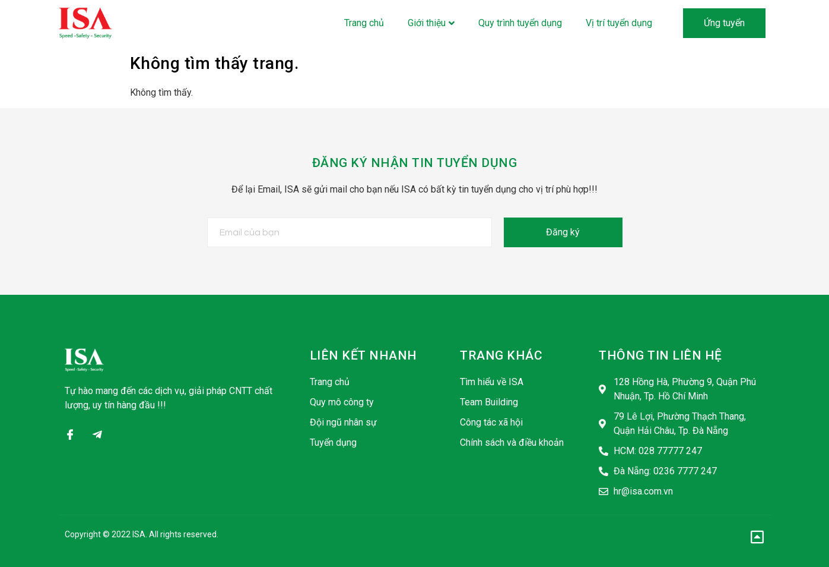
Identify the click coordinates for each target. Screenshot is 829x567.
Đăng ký (563, 232)
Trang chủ (364, 23)
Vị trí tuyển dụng (619, 23)
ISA (138, 534)
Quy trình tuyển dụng (520, 23)
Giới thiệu (431, 23)
